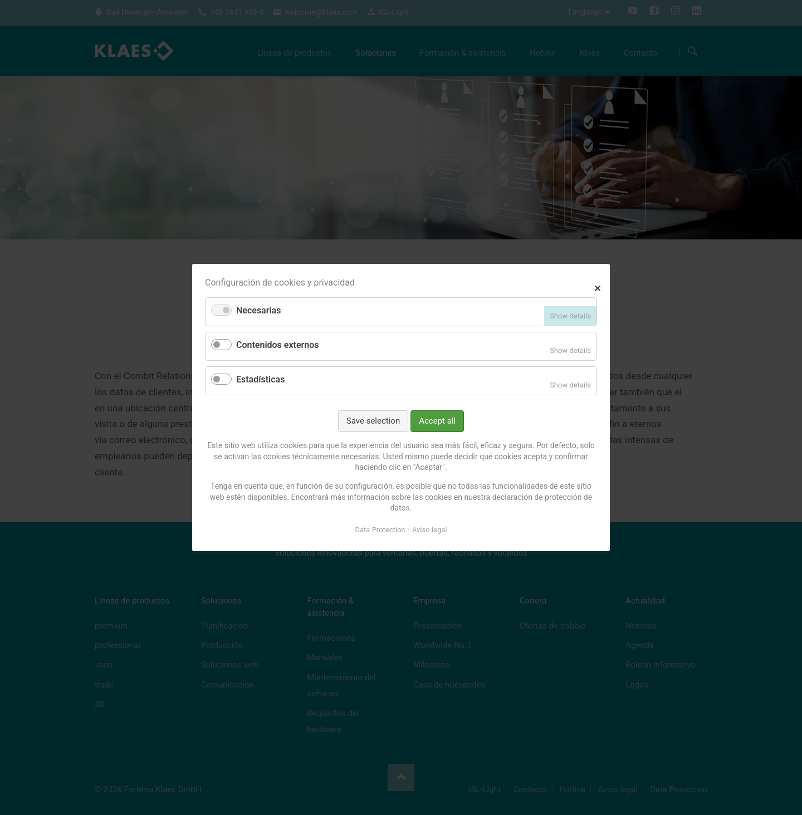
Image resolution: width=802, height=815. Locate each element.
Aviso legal (429, 530)
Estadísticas (260, 379)
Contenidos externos (277, 345)
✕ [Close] (597, 287)
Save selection (373, 421)
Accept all (437, 421)
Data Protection (380, 530)
